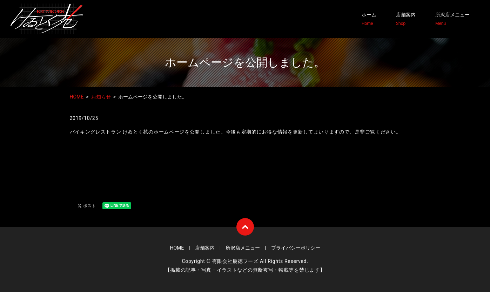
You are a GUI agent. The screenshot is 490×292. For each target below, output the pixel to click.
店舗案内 (406, 19)
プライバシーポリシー (295, 248)
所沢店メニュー (452, 19)
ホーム (369, 19)
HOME (77, 97)
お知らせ (101, 97)
